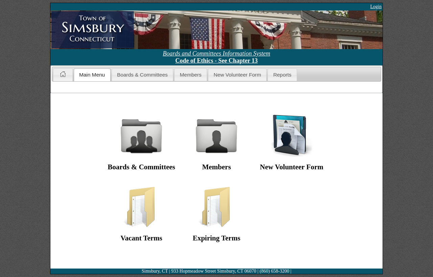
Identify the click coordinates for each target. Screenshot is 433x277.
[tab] (62, 74)
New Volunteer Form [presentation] (237, 75)
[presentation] (62, 75)
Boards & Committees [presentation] (142, 75)
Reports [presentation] (282, 75)
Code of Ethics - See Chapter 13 (216, 60)
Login (376, 6)
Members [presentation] (191, 75)
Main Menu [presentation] (92, 75)
